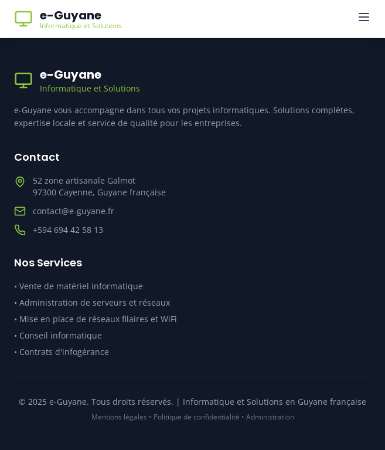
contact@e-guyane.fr (73, 210)
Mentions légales (119, 417)
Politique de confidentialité (197, 417)
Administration (270, 417)
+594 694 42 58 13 (68, 229)
